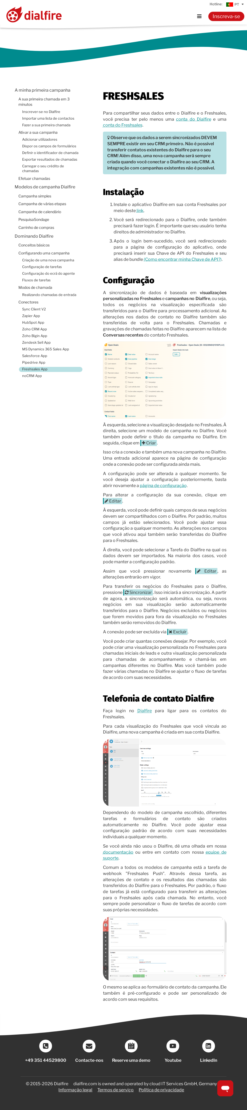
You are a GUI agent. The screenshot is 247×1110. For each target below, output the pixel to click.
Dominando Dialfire (34, 236)
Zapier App (31, 316)
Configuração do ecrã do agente (48, 274)
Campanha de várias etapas (42, 203)
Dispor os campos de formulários (49, 146)
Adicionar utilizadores (39, 139)
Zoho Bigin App (34, 336)
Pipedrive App (33, 362)
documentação (118, 852)
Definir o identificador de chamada (50, 153)
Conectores (28, 302)
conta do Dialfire (193, 119)
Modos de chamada (35, 287)
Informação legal (75, 1089)
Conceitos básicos (34, 245)
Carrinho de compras (36, 227)
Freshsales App (34, 369)
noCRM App (32, 376)
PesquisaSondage (33, 219)
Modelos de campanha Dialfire (45, 186)
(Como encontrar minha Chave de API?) (183, 259)
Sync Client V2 (34, 309)
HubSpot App (33, 323)
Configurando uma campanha (44, 253)
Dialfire (144, 710)
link (140, 210)
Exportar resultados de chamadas (49, 159)
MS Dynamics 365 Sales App (45, 349)
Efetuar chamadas (34, 178)
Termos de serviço (115, 1089)
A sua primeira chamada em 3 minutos (44, 102)
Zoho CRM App (34, 329)
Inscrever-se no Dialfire (41, 112)
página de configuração (163, 485)
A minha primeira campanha (42, 90)
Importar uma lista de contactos (48, 118)
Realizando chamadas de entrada (49, 295)
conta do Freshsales (122, 125)
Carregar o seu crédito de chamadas (43, 168)
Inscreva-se (226, 16)
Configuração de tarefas (42, 267)
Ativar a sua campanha (38, 132)
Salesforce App (34, 356)
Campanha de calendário (39, 211)
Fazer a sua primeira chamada (46, 125)
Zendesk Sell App (36, 343)
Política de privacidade (161, 1089)
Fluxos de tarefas (36, 280)
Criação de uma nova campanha (48, 260)
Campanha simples (34, 196)
